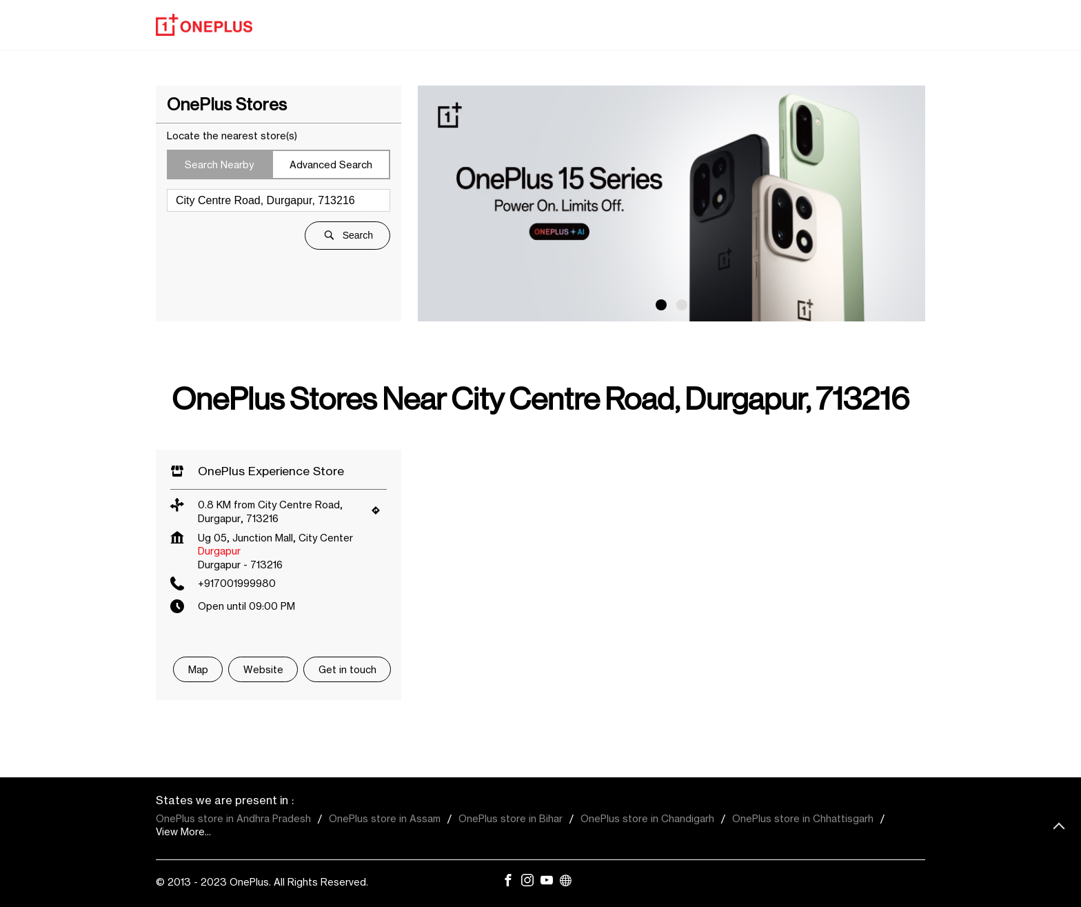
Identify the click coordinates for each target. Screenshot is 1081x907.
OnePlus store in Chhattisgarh (802, 818)
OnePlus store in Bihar (510, 818)
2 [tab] (681, 304)
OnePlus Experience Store (271, 471)
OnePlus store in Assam (385, 818)
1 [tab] (661, 304)
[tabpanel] (671, 203)
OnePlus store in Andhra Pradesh (233, 818)
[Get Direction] (379, 513)
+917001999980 (237, 583)
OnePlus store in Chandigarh (647, 818)
